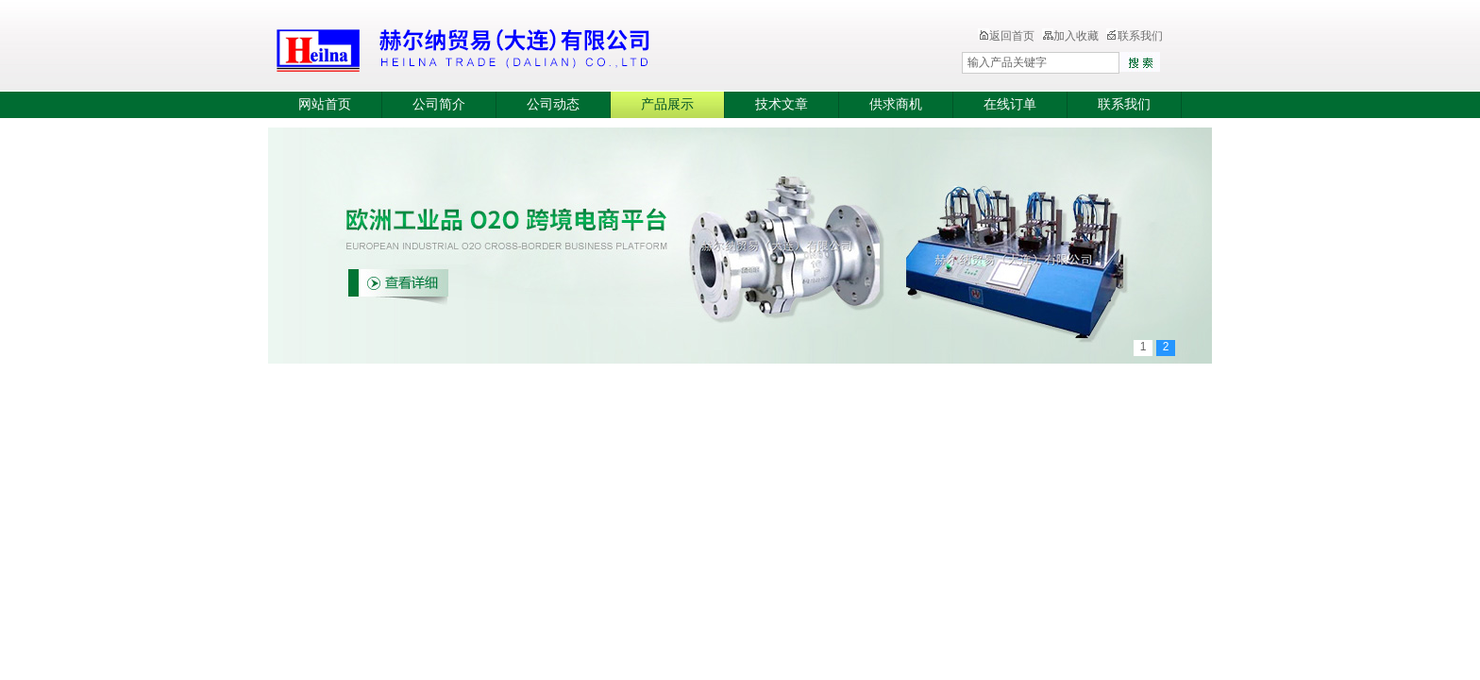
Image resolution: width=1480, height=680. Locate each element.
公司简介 (438, 104)
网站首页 (324, 104)
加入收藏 (1070, 35)
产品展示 (667, 104)
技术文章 (781, 104)
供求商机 (895, 104)
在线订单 (1010, 104)
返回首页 (1006, 35)
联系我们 (1134, 35)
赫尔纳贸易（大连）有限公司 (575, 47)
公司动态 (553, 104)
